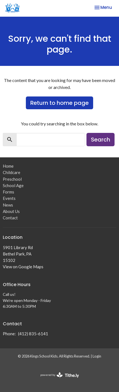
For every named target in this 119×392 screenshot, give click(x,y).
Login (97, 356)
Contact (10, 217)
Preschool (12, 179)
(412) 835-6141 (33, 333)
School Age (13, 185)
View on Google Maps (23, 266)
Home (8, 165)
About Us (11, 211)
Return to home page (59, 103)
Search (100, 139)
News (8, 204)
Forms (8, 191)
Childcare (11, 172)
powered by (59, 375)
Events (9, 198)
